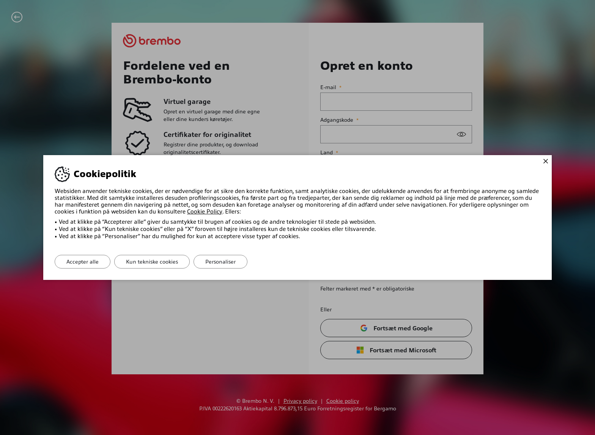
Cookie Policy (204, 212)
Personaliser (220, 262)
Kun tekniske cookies (152, 262)
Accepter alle (82, 262)
